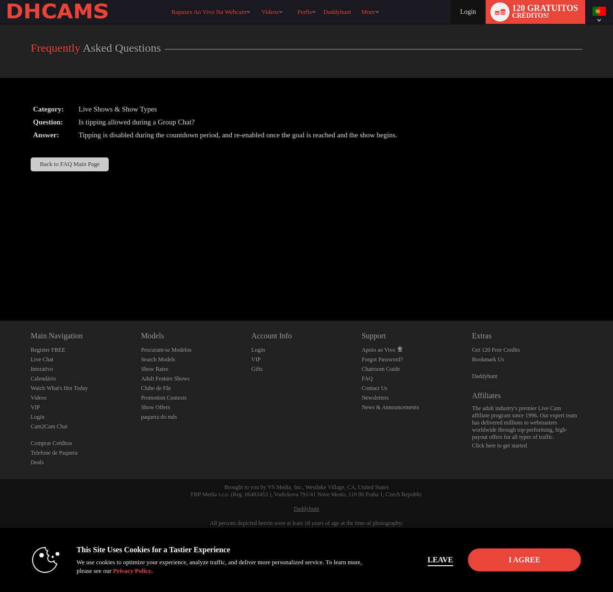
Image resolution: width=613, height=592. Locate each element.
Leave (440, 560)
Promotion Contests (163, 397)
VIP (35, 407)
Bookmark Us (488, 359)
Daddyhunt (485, 376)
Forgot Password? (382, 359)
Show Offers (155, 407)
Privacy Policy (132, 570)
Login (468, 11)
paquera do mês (159, 416)
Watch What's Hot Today (59, 388)
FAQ (367, 378)
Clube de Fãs (156, 388)
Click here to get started (499, 445)
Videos (270, 11)
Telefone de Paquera (54, 452)
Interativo (42, 369)
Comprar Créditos (51, 443)
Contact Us (374, 388)
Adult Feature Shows (165, 378)
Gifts (257, 369)
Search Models (158, 359)
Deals (37, 462)
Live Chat (42, 359)
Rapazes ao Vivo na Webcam (209, 11)
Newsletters (375, 397)
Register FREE (48, 349)
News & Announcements (390, 407)
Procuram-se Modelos (166, 349)
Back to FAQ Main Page (70, 164)
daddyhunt (337, 11)
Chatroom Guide (381, 369)
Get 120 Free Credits (496, 349)
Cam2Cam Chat (49, 426)
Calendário (43, 378)
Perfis (304, 11)
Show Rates (154, 369)
